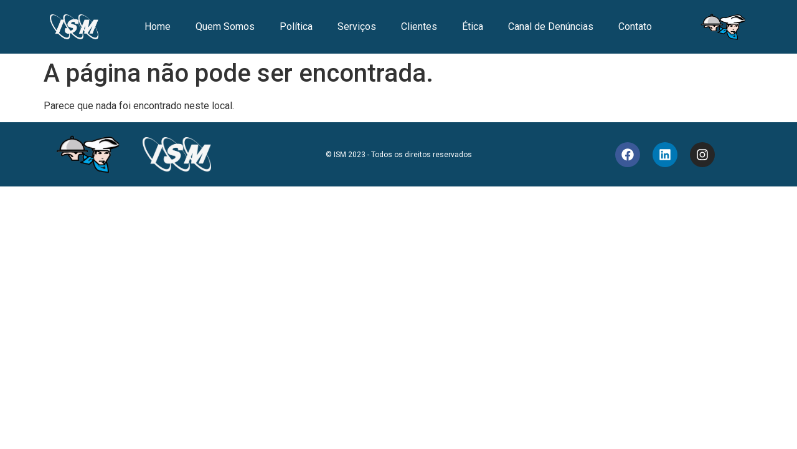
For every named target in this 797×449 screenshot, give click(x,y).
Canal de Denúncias (550, 26)
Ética (472, 26)
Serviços (356, 26)
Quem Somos (225, 26)
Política (296, 26)
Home (157, 26)
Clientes (419, 26)
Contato (635, 26)
